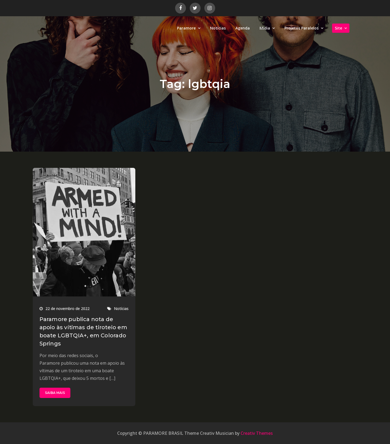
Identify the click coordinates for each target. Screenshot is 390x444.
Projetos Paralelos (301, 28)
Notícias (218, 28)
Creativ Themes (257, 433)
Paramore (186, 28)
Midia (265, 28)
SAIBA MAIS (55, 393)
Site (338, 28)
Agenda (242, 28)
